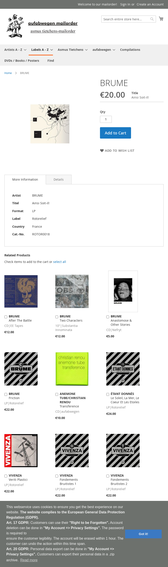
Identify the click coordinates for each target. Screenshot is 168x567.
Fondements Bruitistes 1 (69, 479)
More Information (25, 179)
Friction (14, 396)
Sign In (125, 4)
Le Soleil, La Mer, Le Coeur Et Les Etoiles (125, 398)
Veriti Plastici (18, 477)
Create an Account (150, 4)
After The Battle (20, 318)
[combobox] (128, 19)
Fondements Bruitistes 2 (120, 479)
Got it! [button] (143, 534)
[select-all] (59, 262)
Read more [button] (28, 560)
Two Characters (71, 318)
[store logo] (42, 26)
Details (59, 179)
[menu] (84, 55)
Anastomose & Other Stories (121, 320)
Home (8, 73)
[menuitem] (14, 49)
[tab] (25, 179)
